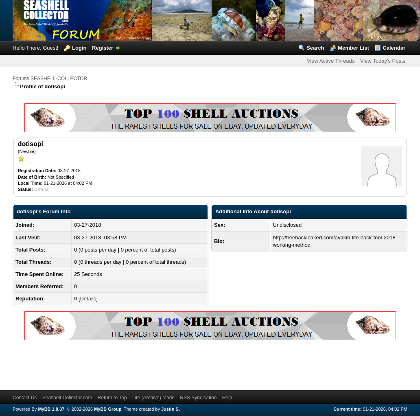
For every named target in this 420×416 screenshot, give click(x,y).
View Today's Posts (382, 61)
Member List (353, 48)
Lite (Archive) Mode (153, 398)
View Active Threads (330, 61)
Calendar (394, 48)
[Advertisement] (161, 364)
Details (88, 299)
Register (102, 48)
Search (315, 48)
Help (227, 398)
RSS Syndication (198, 398)
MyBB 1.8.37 (51, 409)
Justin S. (170, 409)
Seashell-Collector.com (67, 398)
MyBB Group (107, 409)
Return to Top (112, 398)
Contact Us (25, 398)
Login (79, 48)
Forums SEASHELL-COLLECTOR (50, 78)
